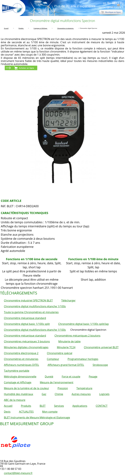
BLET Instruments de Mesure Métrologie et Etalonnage (37, 417)
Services (59, 406)
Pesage (93, 376)
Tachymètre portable (16, 370)
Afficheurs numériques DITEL (21, 365)
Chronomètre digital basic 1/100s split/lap (83, 324)
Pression (62, 388)
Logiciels (104, 394)
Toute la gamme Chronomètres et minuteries (31, 312)
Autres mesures (81, 394)
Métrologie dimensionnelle (20, 376)
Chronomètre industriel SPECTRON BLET (28, 300)
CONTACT (101, 406)
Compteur (53, 359)
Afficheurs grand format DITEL (66, 365)
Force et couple (71, 376)
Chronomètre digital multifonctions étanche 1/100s (35, 306)
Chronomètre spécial (59, 353)
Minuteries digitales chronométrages (26, 347)
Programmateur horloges (83, 359)
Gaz (44, 394)
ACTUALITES (26, 411)
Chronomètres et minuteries (21, 359)
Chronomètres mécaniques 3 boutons (27, 341)
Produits (26, 406)
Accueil (8, 406)
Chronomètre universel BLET (101, 347)
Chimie (59, 394)
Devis (7, 411)
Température (84, 388)
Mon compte (50, 411)
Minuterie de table (69, 341)
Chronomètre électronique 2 (21, 353)
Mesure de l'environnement (56, 382)
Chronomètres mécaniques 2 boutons (77, 335)
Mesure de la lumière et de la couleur (26, 388)
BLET (42, 406)
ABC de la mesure (14, 400)
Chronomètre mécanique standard (25, 318)
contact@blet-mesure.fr (18, 473)
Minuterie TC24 (66, 347)
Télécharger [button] (68, 300)
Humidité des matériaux (18, 394)
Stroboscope (100, 365)
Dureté (49, 376)
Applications (79, 406)
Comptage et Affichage (17, 382)
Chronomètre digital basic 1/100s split (27, 324)
